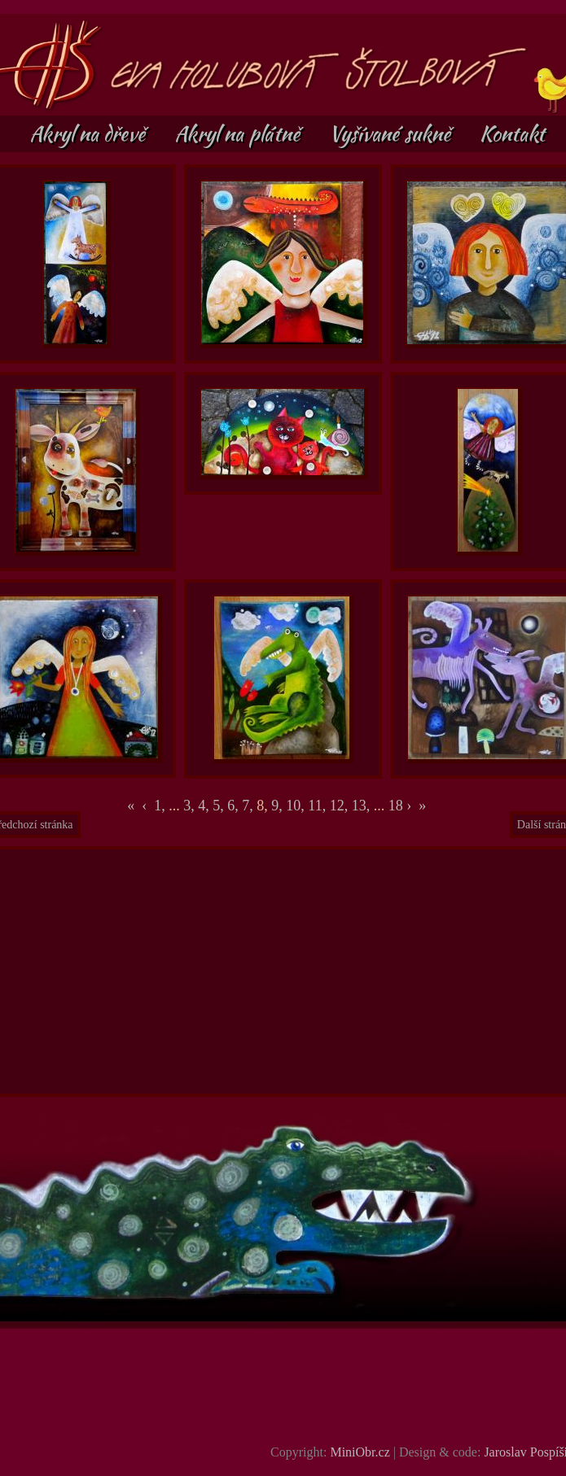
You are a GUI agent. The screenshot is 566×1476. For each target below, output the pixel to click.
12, (341, 805)
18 (395, 805)
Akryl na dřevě (89, 133)
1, (159, 805)
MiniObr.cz (359, 1452)
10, (297, 805)
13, (363, 805)
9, (278, 805)
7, (249, 805)
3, (190, 805)
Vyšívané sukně (392, 133)
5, (220, 805)
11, (318, 805)
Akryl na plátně (239, 133)
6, (234, 805)
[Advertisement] (284, 971)
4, (205, 805)
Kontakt (512, 133)
